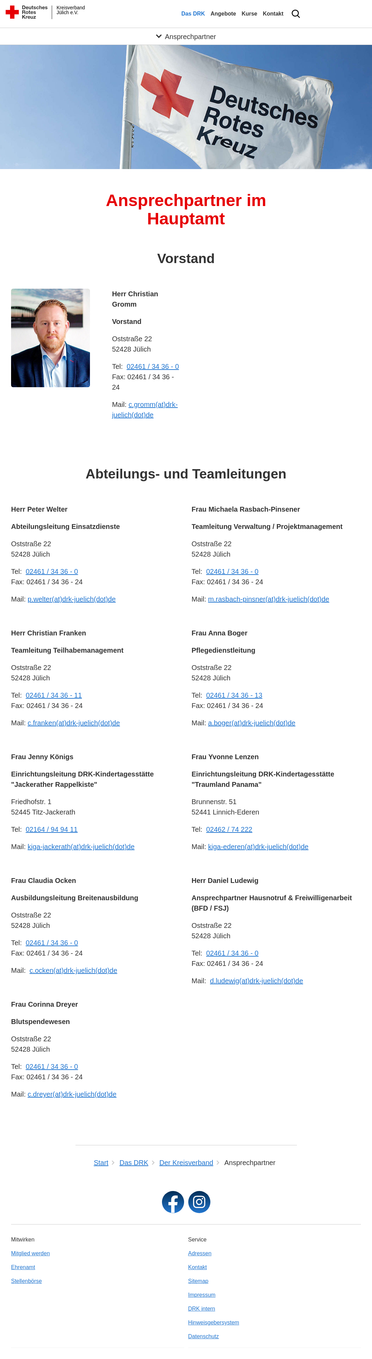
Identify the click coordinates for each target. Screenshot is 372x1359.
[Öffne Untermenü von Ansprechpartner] (186, 36)
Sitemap (198, 1281)
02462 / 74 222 (229, 829)
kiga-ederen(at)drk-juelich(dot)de (258, 846)
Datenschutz (203, 1336)
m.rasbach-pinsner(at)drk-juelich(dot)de (268, 599)
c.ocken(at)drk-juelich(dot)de (73, 970)
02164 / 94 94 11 (52, 829)
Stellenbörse (26, 1281)
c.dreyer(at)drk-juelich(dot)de (72, 1094)
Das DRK (193, 14)
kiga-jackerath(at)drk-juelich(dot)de (81, 846)
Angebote (223, 14)
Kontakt (273, 14)
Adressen (200, 1253)
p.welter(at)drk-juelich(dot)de (72, 599)
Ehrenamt (23, 1267)
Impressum (202, 1295)
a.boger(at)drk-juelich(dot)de (251, 723)
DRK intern (201, 1309)
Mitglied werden (30, 1253)
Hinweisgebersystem (213, 1322)
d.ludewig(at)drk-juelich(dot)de (256, 981)
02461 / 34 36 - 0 (153, 366)
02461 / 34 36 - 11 (54, 695)
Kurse (249, 14)
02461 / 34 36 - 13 (234, 695)
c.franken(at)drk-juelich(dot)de (74, 723)
